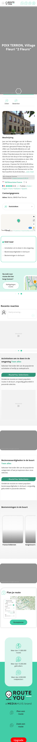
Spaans (24, 189)
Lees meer (30, 172)
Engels (4, 189)
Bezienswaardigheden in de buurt (16, 252)
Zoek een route (17, 725)
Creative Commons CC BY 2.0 (20, 178)
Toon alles (16, 361)
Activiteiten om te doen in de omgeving (18, 248)
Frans (11, 189)
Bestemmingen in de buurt (13, 255)
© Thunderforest (17, 230)
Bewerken (16, 102)
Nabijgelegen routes (11, 285)
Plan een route (17, 712)
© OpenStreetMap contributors (28, 230)
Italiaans (17, 189)
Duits (29, 186)
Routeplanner (18, 622)
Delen (7, 102)
